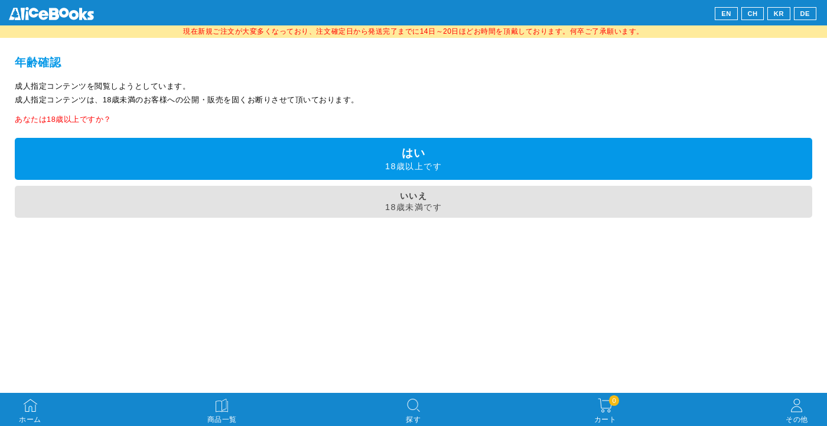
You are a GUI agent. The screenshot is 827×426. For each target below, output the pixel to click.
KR (779, 13)
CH (752, 13)
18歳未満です (413, 201)
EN (726, 13)
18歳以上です (413, 159)
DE (805, 13)
